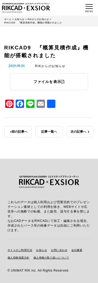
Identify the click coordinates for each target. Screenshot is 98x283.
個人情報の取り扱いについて (51, 257)
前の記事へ (19, 131)
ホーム (7, 19)
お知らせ (20, 19)
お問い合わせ (59, 250)
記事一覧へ (49, 131)
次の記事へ (78, 131)
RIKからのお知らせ (38, 19)
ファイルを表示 (49, 82)
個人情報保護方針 (19, 257)
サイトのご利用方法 (20, 250)
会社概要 (76, 250)
